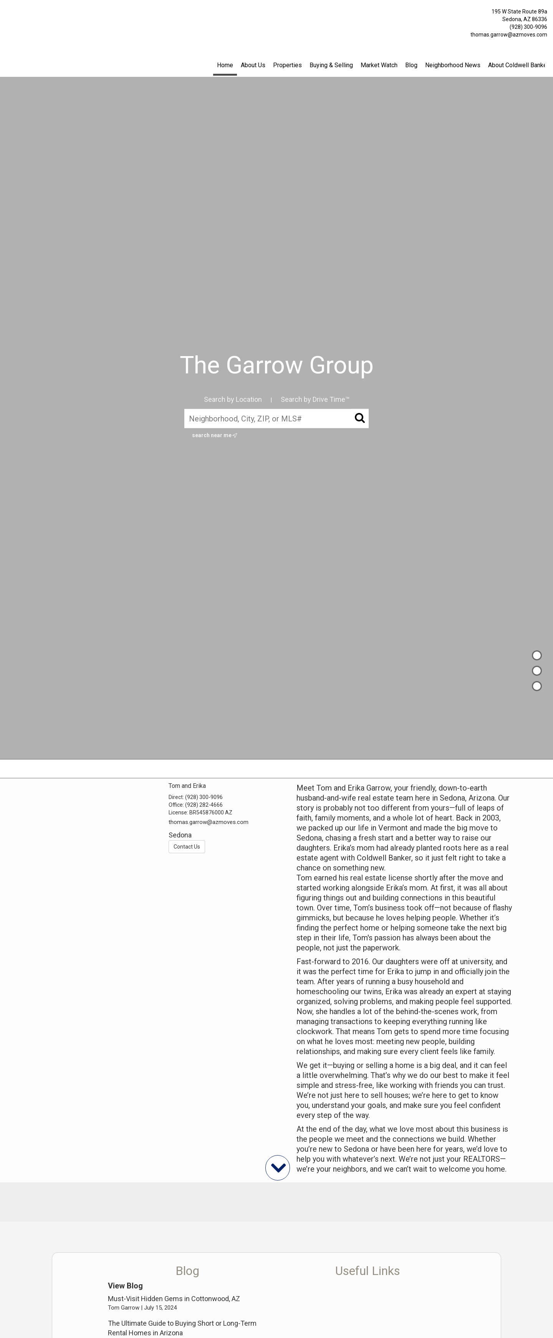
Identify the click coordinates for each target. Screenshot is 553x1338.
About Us (253, 65)
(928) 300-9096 (528, 27)
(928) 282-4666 (204, 805)
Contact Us (187, 847)
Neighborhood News (452, 65)
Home (225, 65)
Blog (411, 65)
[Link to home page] (8, 14)
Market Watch (379, 65)
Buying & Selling (331, 65)
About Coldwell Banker (518, 65)
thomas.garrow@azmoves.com (508, 35)
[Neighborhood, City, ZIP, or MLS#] (276, 418)
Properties (287, 65)
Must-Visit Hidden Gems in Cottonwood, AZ (174, 1299)
